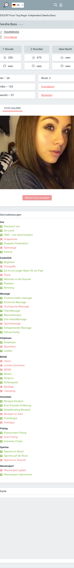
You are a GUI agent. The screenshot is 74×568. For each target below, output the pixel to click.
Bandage (9, 386)
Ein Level (9, 230)
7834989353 (11, 32)
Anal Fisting (11, 437)
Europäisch (47, 86)
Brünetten (46, 95)
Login (61, 5)
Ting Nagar (21, 15)
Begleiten (9, 262)
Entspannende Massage (17, 327)
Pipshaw (9, 283)
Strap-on (9, 378)
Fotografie (10, 266)
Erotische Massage (15, 302)
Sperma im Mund (13, 451)
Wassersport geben (15, 470)
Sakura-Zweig (11, 332)
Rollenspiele (11, 382)
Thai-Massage (12, 310)
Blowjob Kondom (14, 401)
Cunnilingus (10, 418)
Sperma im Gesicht (15, 460)
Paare (7, 274)
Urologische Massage (16, 306)
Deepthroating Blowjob (17, 409)
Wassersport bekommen (18, 474)
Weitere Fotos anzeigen (37, 197)
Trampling (9, 390)
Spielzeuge (10, 247)
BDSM (7, 369)
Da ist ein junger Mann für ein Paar (23, 270)
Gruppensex (10, 239)
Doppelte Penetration (16, 243)
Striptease (10, 342)
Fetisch (8, 251)
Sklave (8, 373)
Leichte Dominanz (14, 365)
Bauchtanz (10, 346)
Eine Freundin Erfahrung (17, 405)
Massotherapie (12, 315)
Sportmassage (12, 323)
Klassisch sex (12, 226)
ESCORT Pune (7, 15)
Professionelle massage (18, 298)
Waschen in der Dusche (17, 279)
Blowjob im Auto (13, 414)
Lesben (8, 350)
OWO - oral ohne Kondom (18, 234)
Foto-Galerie (12, 108)
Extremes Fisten (13, 441)
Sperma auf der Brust (16, 455)
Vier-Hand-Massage (15, 319)
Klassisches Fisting (15, 432)
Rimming (9, 287)
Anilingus (9, 422)
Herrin (7, 361)
